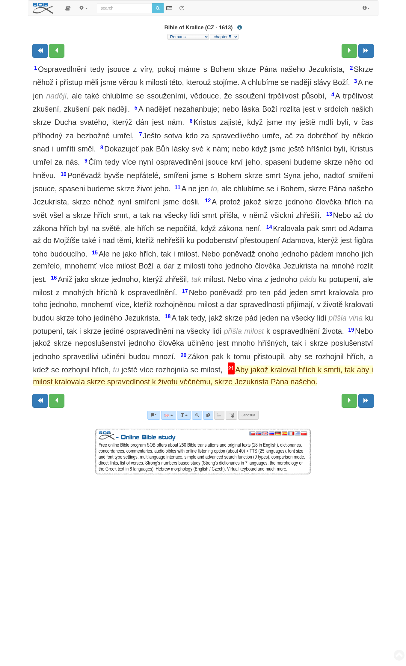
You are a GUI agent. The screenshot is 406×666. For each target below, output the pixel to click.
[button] (68, 8)
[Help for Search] (181, 8)
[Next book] (366, 51)
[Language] (168, 415)
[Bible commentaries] (153, 415)
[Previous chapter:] (56, 51)
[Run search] (158, 8)
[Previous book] (40, 51)
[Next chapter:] (349, 51)
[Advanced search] (197, 415)
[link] (208, 415)
